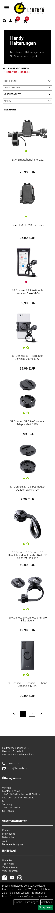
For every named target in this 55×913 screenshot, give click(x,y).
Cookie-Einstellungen (26, 902)
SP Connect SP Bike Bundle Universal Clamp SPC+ (27, 357)
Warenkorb (8, 860)
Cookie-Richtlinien (36, 896)
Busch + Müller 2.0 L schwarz (27, 225)
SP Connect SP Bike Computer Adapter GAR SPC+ (27, 423)
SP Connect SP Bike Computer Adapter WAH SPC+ (27, 488)
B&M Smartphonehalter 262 (28, 159)
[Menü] (6, 8)
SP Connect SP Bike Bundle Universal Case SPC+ (27, 292)
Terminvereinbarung (23, 797)
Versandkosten (10, 867)
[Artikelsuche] (4, 21)
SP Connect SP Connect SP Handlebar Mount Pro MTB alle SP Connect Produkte (27, 555)
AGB (4, 840)
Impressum (8, 833)
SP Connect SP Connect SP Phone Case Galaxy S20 (27, 685)
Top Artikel (8, 863)
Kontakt (6, 830)
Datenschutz (9, 837)
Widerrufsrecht (10, 870)
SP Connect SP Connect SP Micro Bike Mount (27, 619)
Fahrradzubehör (18, 68)
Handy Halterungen (18, 72)
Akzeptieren (45, 907)
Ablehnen (46, 902)
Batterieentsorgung (12, 844)
